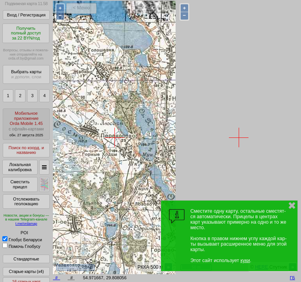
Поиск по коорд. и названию (26, 150)
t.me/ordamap (26, 224)
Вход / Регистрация (26, 15)
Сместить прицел (19, 184)
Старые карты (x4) (26, 271)
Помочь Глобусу (21, 246)
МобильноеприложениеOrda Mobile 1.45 (26, 124)
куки (245, 260)
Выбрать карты (26, 74)
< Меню (81, 8)
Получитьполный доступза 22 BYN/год (26, 33)
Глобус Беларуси (22, 239)
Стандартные (26, 259)
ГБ (292, 277)
